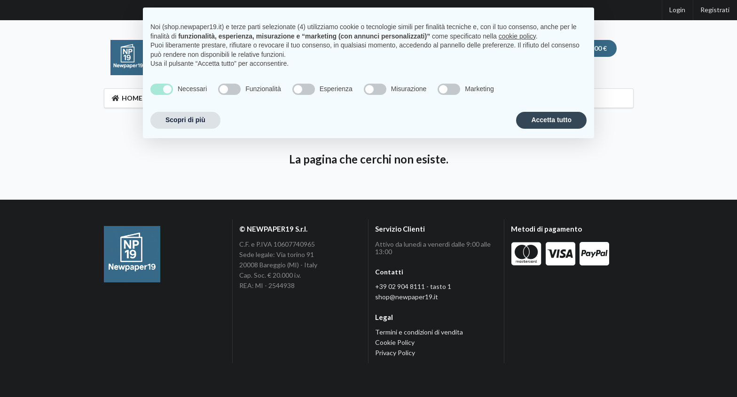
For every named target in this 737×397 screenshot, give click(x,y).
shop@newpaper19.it (406, 297)
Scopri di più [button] (185, 120)
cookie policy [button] (517, 36)
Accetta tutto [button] (551, 120)
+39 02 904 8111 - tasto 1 (413, 286)
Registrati (714, 10)
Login (677, 10)
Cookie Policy (395, 342)
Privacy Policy (395, 353)
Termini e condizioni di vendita (419, 332)
